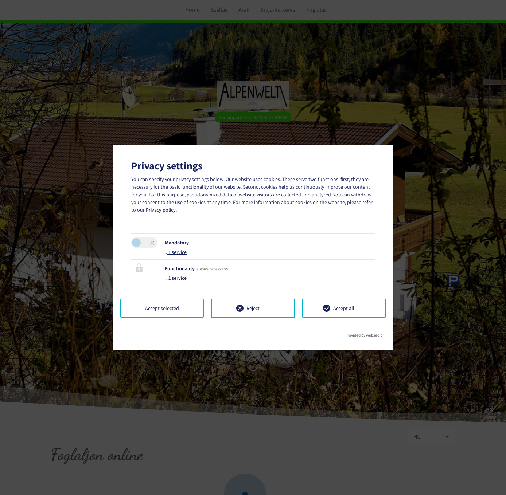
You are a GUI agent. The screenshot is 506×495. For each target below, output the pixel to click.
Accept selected (162, 308)
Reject (253, 308)
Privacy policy (161, 210)
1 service (176, 252)
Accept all (343, 308)
